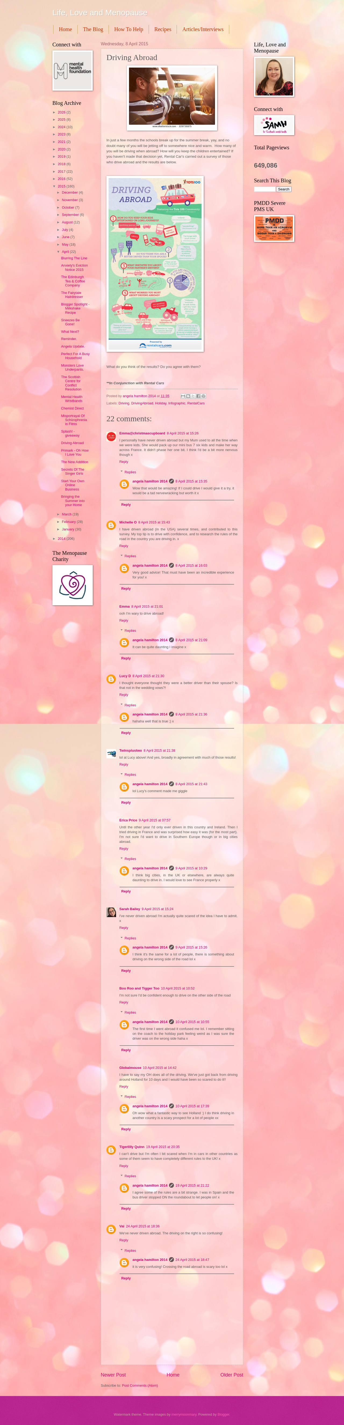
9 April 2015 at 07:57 (155, 820)
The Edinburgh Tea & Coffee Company (73, 281)
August (68, 222)
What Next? (70, 332)
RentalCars (196, 403)
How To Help (128, 29)
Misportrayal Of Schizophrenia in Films (74, 420)
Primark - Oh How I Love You (74, 452)
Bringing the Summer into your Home (73, 500)
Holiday (160, 403)
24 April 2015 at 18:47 (192, 1260)
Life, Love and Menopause (100, 12)
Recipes (162, 29)
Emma (124, 606)
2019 (62, 156)
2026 (62, 112)
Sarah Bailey (129, 909)
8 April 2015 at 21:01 (147, 606)
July (65, 230)
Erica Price (128, 820)
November (70, 200)
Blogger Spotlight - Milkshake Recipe (75, 308)
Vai (121, 1226)
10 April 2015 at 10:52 (178, 988)
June (66, 237)
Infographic (176, 403)
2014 (62, 539)
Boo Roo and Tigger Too (139, 988)
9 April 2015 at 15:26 (191, 947)
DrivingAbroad (142, 403)
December (70, 192)
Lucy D (125, 676)
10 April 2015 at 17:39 (192, 1106)
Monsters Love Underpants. (72, 367)
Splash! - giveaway (70, 433)
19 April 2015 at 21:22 (192, 1185)
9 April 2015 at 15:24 (157, 909)
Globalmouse (130, 1068)
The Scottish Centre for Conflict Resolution (71, 383)
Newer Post (113, 1375)
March (67, 514)
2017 (62, 171)
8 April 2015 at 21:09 (191, 640)
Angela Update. (73, 346)
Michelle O (128, 522)
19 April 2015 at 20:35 (163, 1147)
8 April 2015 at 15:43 (154, 522)
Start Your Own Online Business (72, 485)
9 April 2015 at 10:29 (191, 868)
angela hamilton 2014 (149, 481)
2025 (62, 119)
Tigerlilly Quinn (131, 1147)
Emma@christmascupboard (142, 433)
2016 (62, 179)
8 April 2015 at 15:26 (183, 433)
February (69, 522)
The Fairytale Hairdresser (72, 295)
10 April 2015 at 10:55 (192, 1022)
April (66, 252)
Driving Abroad (72, 443)
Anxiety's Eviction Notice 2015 (74, 267)
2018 (62, 164)
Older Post (231, 1375)
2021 (62, 142)
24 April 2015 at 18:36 (143, 1226)
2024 (62, 127)
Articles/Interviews (202, 29)
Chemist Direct (72, 408)
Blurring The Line (74, 258)
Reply (123, 462)
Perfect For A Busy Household (75, 356)
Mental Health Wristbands (71, 399)
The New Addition (74, 462)
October (68, 207)
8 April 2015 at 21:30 (148, 676)
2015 (62, 186)
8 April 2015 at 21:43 (191, 784)
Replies (130, 472)
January (68, 529)
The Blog (93, 29)
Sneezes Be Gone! (70, 322)
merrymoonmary (183, 1414)
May (65, 244)
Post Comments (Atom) (140, 1385)
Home (65, 29)
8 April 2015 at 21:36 (191, 714)
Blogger (223, 1414)
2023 (62, 134)
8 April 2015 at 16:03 (191, 565)
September (71, 215)
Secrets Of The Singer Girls (72, 471)
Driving (124, 403)
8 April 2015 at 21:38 (159, 750)
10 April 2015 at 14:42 (160, 1068)
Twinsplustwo (130, 750)
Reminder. (69, 339)
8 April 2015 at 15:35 (191, 481)
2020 (62, 149)
